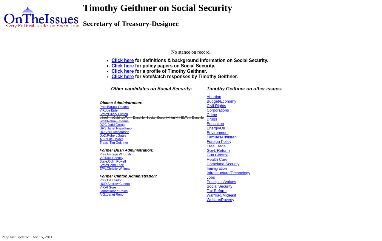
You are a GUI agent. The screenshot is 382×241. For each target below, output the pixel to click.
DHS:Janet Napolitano (116, 128)
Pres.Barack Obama (114, 107)
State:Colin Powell (113, 161)
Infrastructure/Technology (228, 173)
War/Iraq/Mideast (221, 195)
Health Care (217, 159)
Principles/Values (221, 182)
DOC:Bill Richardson (114, 132)
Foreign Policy (219, 141)
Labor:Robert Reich (114, 191)
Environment (218, 132)
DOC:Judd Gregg (112, 124)
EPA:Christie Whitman (115, 168)
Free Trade (216, 146)
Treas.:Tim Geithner (114, 142)
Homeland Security (223, 164)
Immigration (217, 168)
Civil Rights (216, 105)
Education (215, 123)
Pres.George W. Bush (115, 154)
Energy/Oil (216, 128)
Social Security (219, 186)
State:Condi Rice (112, 165)
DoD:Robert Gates (113, 135)
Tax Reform (217, 191)
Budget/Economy (221, 101)
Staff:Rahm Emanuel (115, 121)
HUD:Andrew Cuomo (115, 184)
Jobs (211, 177)
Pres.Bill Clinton (111, 180)
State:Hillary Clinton (114, 114)
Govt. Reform (218, 150)
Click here (123, 60)
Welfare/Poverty (220, 199)
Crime (212, 114)
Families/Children (222, 137)
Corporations (218, 110)
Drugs (212, 119)
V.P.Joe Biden (109, 110)
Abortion (214, 97)
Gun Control (217, 155)
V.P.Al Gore (108, 187)
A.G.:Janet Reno (112, 194)
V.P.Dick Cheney (111, 158)
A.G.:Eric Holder (111, 139)
